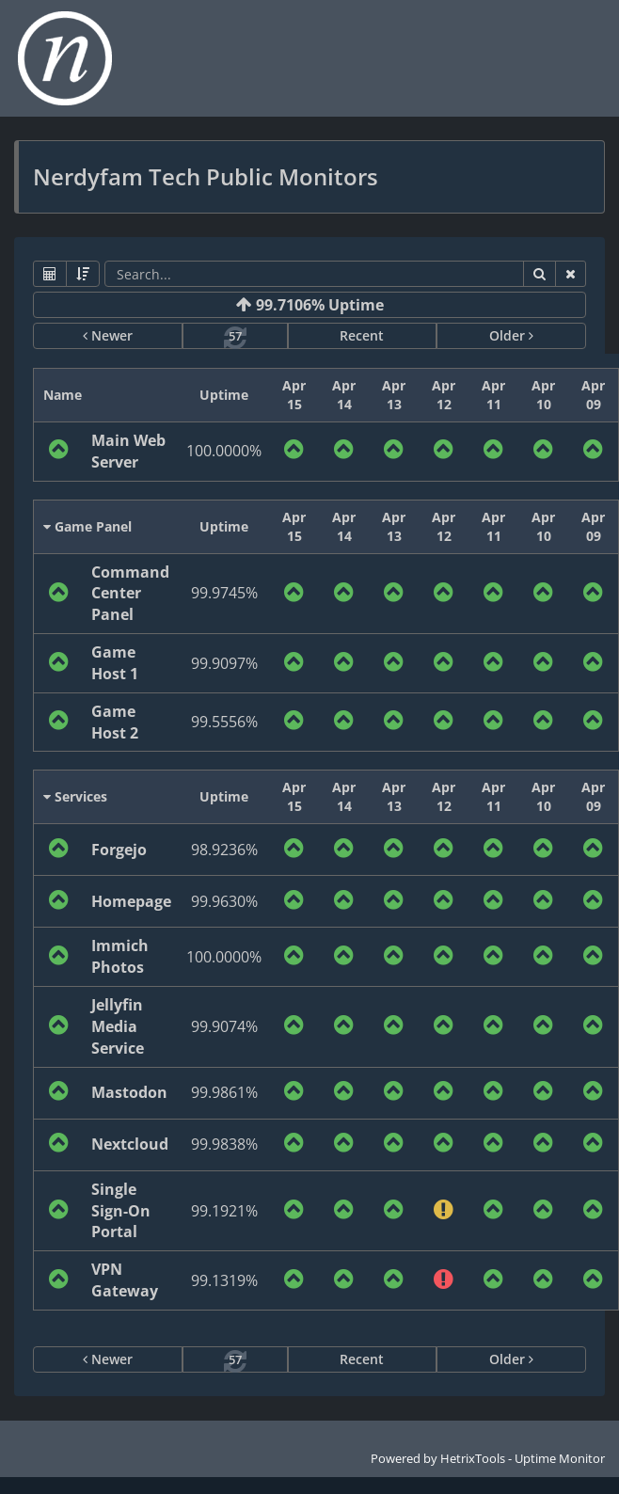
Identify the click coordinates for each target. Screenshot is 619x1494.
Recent (362, 335)
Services (75, 796)
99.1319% (224, 1280)
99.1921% (224, 1210)
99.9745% (224, 592)
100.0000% (224, 450)
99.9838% (224, 1144)
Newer (108, 335)
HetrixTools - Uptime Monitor (522, 1458)
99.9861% (224, 1092)
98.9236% (224, 849)
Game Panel (87, 526)
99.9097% (224, 663)
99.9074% (224, 1026)
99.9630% (224, 901)
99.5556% (224, 721)
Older (511, 335)
